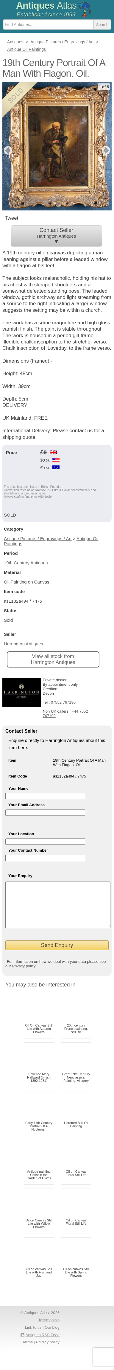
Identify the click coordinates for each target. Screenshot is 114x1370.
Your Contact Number (28, 850)
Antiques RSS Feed (43, 1344)
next (107, 150)
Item (12, 760)
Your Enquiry (20, 875)
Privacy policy (23, 975)
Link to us (33, 1336)
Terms (27, 1351)
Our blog (52, 1336)
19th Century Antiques (26, 562)
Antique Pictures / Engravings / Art (38, 538)
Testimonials (49, 1329)
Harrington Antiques (23, 643)
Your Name (18, 788)
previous (7, 150)
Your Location (21, 834)
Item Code (17, 776)
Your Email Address (26, 805)
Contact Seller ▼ (56, 236)
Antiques (46, 5)
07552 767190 (63, 702)
